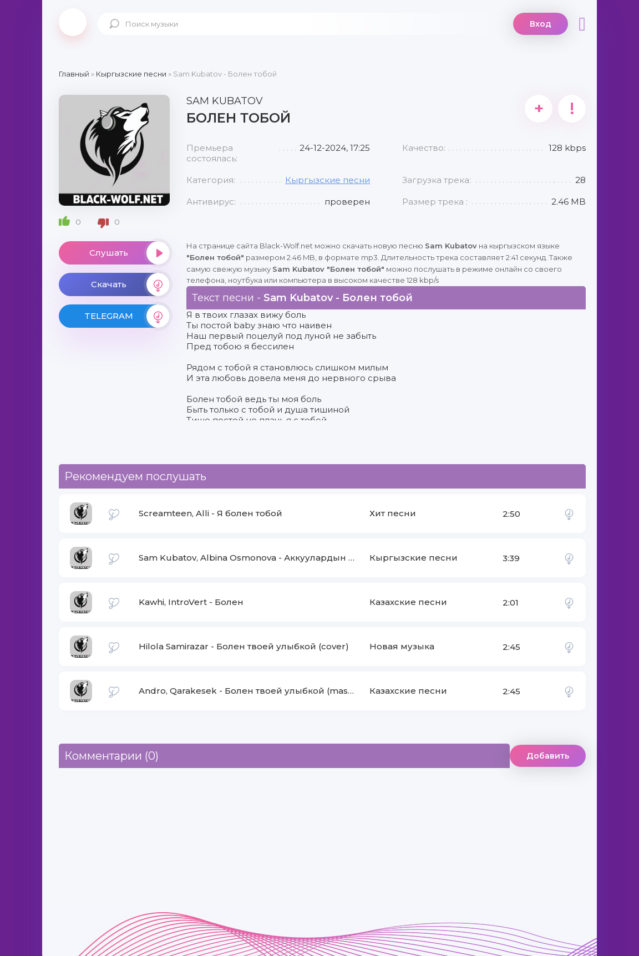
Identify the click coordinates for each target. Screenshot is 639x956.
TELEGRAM (127, 316)
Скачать (130, 284)
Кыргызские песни (327, 180)
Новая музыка (401, 646)
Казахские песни (408, 602)
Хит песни (392, 513)
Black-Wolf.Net (73, 22)
